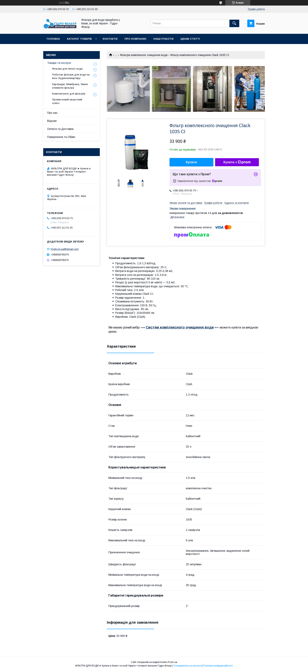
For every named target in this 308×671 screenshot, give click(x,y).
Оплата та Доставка (60, 128)
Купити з (236, 162)
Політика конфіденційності (218, 665)
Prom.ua (172, 662)
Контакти (110, 38)
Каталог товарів (79, 38)
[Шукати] (234, 23)
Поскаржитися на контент (187, 665)
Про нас (52, 112)
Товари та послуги (59, 62)
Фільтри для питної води (67, 68)
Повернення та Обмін (61, 137)
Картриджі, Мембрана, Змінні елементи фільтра (70, 86)
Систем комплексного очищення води (180, 327)
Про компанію (135, 38)
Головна (53, 38)
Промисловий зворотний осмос (67, 101)
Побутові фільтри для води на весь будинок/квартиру (71, 76)
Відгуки (52, 120)
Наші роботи (163, 38)
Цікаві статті (190, 38)
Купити (191, 162)
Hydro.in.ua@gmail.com (65, 249)
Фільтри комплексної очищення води (144, 55)
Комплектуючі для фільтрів (68, 93)
